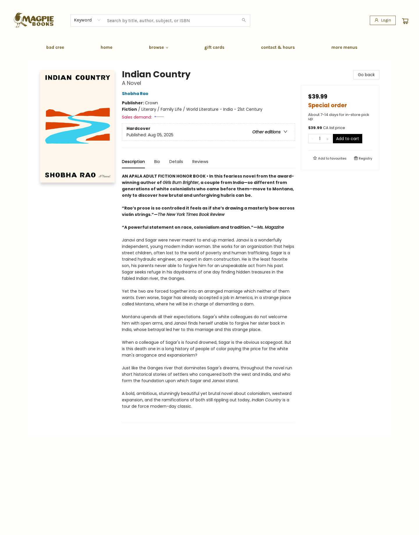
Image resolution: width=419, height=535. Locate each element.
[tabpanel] (208, 298)
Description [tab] (133, 161)
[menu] (209, 47)
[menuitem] (55, 47)
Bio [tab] (157, 161)
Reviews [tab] (200, 161)
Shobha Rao (136, 93)
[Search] (244, 20)
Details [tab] (176, 161)
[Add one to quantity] (327, 138)
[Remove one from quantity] (312, 138)
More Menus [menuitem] (344, 47)
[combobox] (87, 20)
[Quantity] (320, 138)
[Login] (383, 20)
